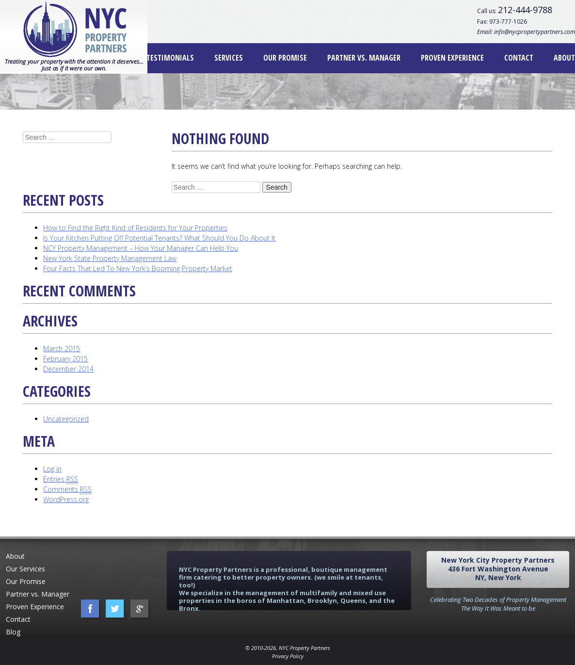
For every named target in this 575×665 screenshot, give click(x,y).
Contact (518, 57)
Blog (13, 631)
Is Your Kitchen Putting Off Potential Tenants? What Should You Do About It (159, 238)
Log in (52, 468)
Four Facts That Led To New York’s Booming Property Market (137, 268)
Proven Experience (452, 57)
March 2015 (61, 348)
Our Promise (285, 57)
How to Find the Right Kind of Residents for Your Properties (135, 227)
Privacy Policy (287, 656)
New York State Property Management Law (109, 258)
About (564, 57)
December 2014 (68, 368)
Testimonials (170, 57)
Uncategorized (66, 418)
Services (228, 57)
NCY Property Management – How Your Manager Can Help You (140, 248)
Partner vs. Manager (363, 57)
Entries (60, 479)
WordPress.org (66, 499)
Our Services (25, 568)
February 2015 (65, 358)
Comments (67, 489)
